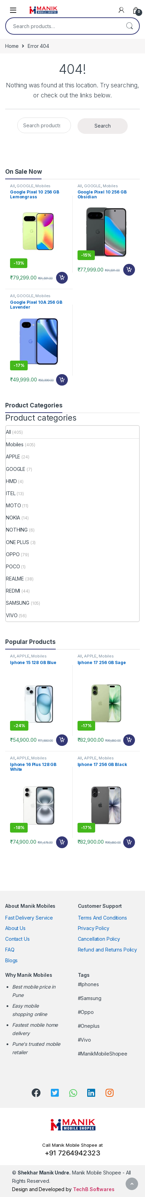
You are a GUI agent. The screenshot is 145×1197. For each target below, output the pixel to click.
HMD (11, 481)
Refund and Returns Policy (107, 950)
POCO (13, 566)
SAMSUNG (17, 603)
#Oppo (86, 1012)
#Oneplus (89, 1026)
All (12, 185)
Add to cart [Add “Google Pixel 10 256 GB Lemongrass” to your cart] (62, 278)
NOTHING (17, 530)
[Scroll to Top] (132, 1184)
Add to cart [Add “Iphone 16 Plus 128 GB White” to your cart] (62, 842)
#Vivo (84, 1040)
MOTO (13, 505)
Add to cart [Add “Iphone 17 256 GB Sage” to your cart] (129, 740)
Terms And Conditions (102, 918)
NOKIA (13, 517)
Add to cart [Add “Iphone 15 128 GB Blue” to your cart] (62, 740)
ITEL (10, 493)
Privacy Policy (93, 928)
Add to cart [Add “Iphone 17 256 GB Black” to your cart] (129, 842)
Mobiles (43, 185)
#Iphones (88, 984)
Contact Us (17, 939)
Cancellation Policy (99, 939)
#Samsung (89, 998)
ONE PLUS (17, 542)
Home (11, 46)
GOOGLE (25, 185)
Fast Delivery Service (29, 918)
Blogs (11, 960)
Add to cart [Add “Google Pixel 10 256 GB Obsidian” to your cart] (129, 270)
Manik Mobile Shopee (69, 1173)
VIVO (11, 615)
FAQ (10, 950)
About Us (15, 928)
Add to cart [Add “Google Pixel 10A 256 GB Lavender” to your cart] (62, 380)
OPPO (12, 554)
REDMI (13, 591)
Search (129, 26)
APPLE (13, 456)
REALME (15, 579)
